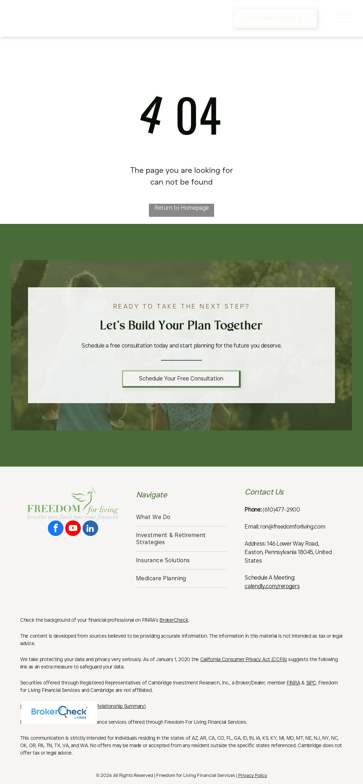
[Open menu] (344, 18)
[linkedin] (90, 529)
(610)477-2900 (281, 509)
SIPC (311, 682)
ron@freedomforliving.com (292, 526)
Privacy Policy (252, 775)
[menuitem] (181, 517)
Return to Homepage (182, 207)
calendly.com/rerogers (272, 586)
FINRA (293, 682)
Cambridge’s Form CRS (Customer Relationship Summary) (82, 706)
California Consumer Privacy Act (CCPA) (243, 659)
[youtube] (73, 529)
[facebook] (55, 529)
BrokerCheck (174, 620)
